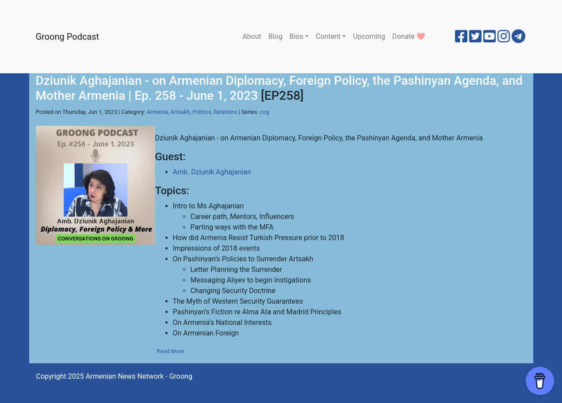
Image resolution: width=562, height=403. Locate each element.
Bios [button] (296, 36)
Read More (170, 351)
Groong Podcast (67, 36)
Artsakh (180, 112)
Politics (201, 112)
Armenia (157, 112)
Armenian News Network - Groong (139, 376)
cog (264, 112)
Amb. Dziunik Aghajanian (212, 172)
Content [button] (328, 36)
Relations (225, 112)
